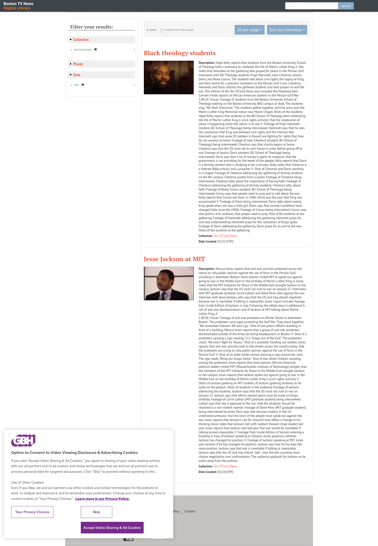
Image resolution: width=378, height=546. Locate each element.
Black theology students (180, 53)
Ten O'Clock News (225, 236)
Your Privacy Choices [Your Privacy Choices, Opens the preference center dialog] (32, 512)
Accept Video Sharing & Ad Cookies (112, 527)
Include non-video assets (179, 29)
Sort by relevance (285, 29)
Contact (190, 511)
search (346, 6)
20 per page (248, 29)
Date (77, 75)
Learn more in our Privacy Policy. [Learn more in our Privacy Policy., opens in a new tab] (102, 498)
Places (78, 64)
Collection (81, 39)
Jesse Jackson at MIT (174, 259)
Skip (96, 512)
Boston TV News (19, 5)
